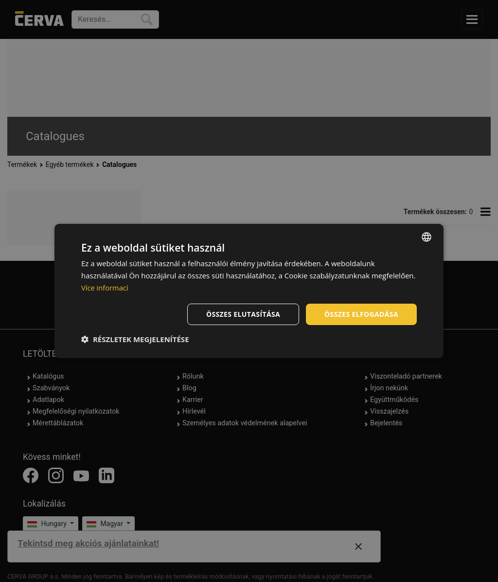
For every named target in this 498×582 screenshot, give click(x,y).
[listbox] (426, 237)
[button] (135, 339)
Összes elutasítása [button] (243, 313)
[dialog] (249, 291)
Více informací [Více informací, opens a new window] (105, 287)
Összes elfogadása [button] (361, 313)
